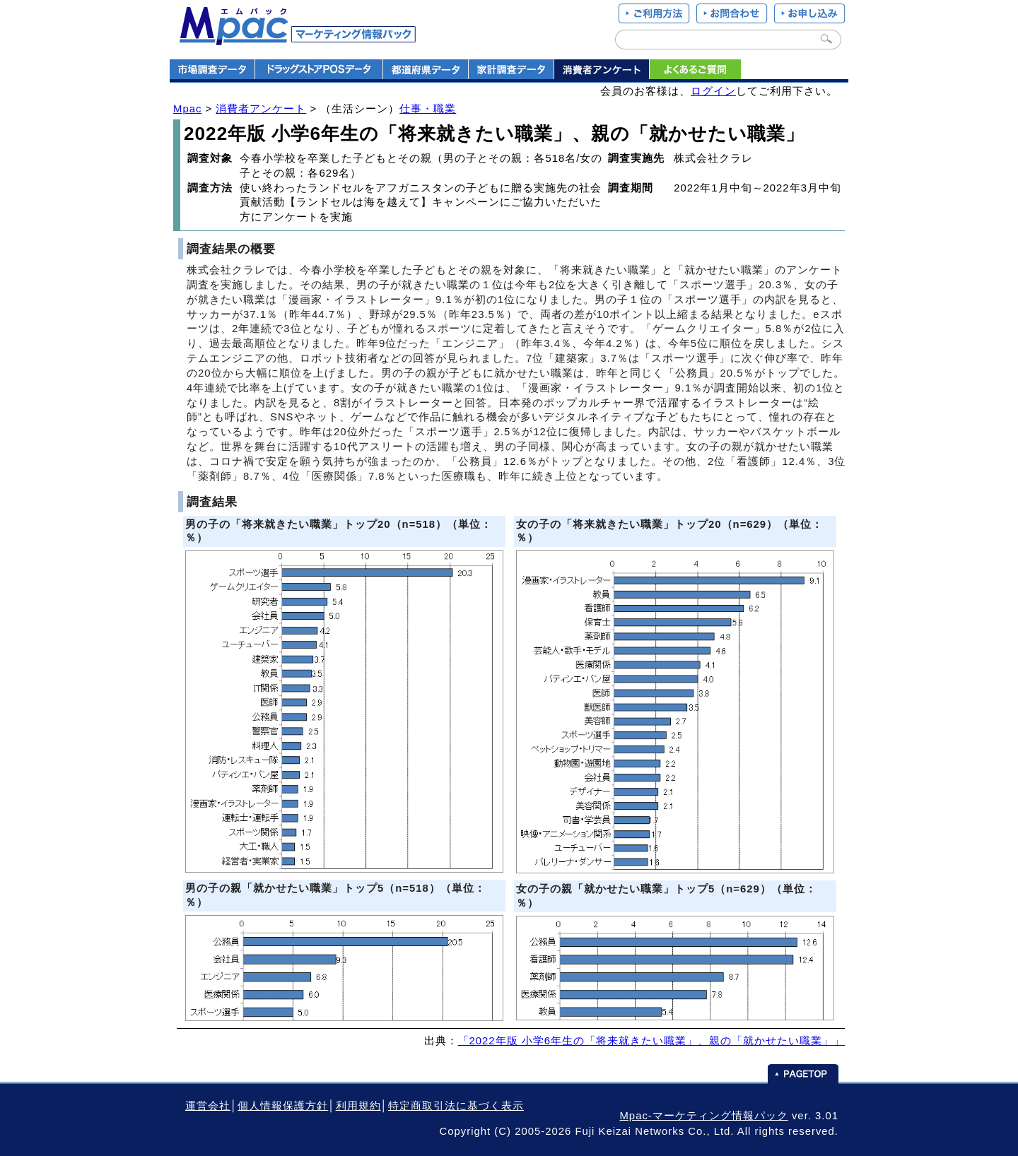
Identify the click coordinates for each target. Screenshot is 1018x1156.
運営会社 (207, 1105)
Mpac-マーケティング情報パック (703, 1115)
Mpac (187, 108)
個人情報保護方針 (283, 1105)
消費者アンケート (261, 108)
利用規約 (358, 1105)
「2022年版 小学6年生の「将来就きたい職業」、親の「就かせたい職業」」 (652, 1040)
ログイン (713, 91)
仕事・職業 (427, 108)
